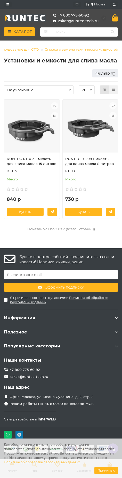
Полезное (61, 331)
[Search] (84, 32)
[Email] (61, 274)
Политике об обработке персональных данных (42, 462)
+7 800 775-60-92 (70, 15)
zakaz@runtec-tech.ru (75, 20)
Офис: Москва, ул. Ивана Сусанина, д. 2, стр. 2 (51, 397)
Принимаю (106, 470)
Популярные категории (61, 345)
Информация (61, 317)
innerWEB (47, 419)
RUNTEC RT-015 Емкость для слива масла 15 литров (31, 161)
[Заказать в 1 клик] (52, 212)
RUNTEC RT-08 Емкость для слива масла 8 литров (89, 161)
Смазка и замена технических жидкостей (81, 49)
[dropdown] (8, 4)
